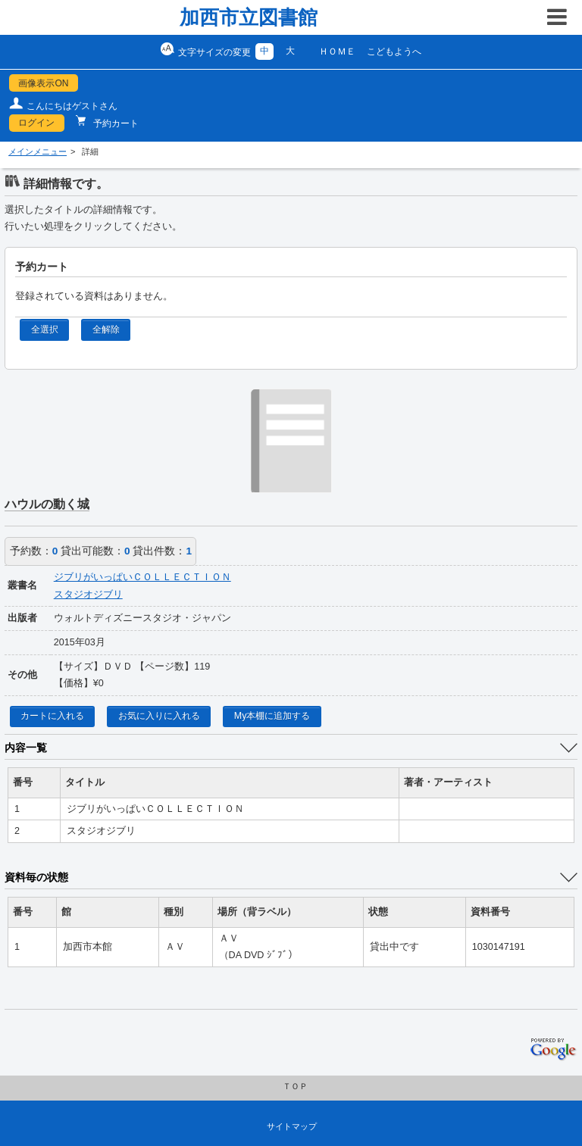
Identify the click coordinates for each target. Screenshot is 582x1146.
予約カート (115, 123)
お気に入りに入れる (159, 715)
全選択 (44, 329)
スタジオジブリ (88, 594)
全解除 (106, 329)
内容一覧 (26, 748)
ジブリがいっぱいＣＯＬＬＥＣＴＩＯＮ (142, 577)
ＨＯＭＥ (337, 51)
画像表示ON (43, 83)
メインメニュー (37, 151)
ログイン (36, 122)
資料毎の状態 (36, 877)
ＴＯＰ (295, 1086)
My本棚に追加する (272, 715)
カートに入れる (52, 715)
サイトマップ (292, 1126)
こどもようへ (394, 51)
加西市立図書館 (249, 17)
